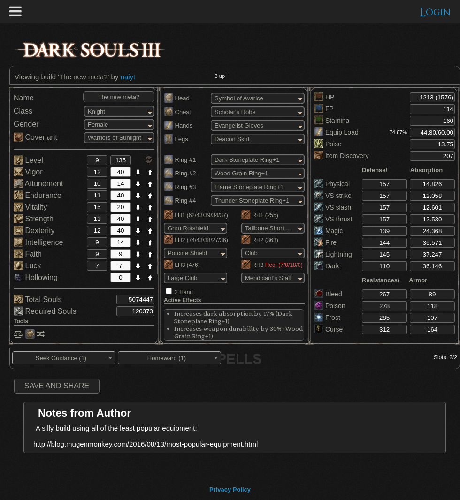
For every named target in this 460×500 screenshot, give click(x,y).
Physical (332, 184)
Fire (325, 242)
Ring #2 (180, 173)
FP (324, 109)
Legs (176, 139)
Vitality (30, 207)
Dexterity (34, 231)
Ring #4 (180, 200)
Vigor (28, 172)
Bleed (328, 294)
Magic (328, 231)
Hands (178, 125)
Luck (27, 266)
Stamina (331, 120)
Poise (328, 144)
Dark (326, 266)
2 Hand (184, 292)
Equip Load (336, 132)
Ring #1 (180, 159)
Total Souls (37, 299)
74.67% (398, 132)
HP (324, 97)
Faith (28, 254)
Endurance (37, 195)
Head (177, 98)
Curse (328, 329)
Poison (329, 306)
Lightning (333, 254)
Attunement (38, 184)
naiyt (128, 77)
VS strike (333, 195)
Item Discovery (341, 155)
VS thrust (333, 219)
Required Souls (45, 311)
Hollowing (36, 277)
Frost (327, 317)
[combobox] (63, 357)
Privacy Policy (230, 489)
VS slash (332, 207)
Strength (34, 219)
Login (435, 12)
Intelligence (38, 242)
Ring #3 (180, 186)
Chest (177, 111)
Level (28, 160)
